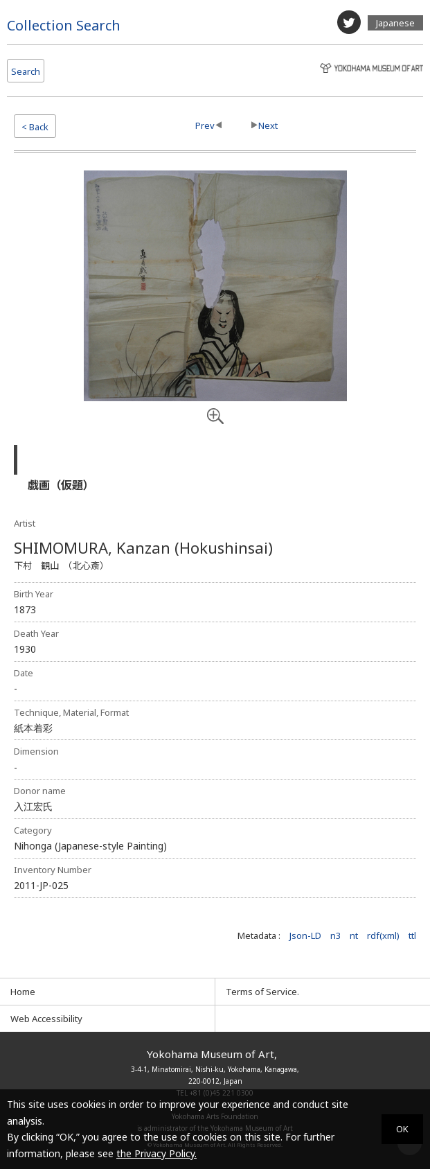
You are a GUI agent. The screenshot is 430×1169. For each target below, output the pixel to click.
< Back (34, 127)
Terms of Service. (262, 991)
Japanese (395, 23)
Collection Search (63, 25)
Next (268, 125)
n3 (335, 935)
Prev (205, 125)
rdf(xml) (383, 935)
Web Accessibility (46, 1018)
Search (25, 71)
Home (22, 991)
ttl (412, 935)
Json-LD (305, 935)
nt (354, 935)
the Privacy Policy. (156, 1153)
